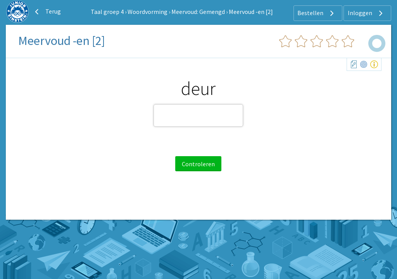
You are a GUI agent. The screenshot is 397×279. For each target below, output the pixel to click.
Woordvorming (147, 12)
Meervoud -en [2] (251, 12)
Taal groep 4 (107, 12)
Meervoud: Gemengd (198, 12)
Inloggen (366, 13)
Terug (47, 11)
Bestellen (316, 13)
